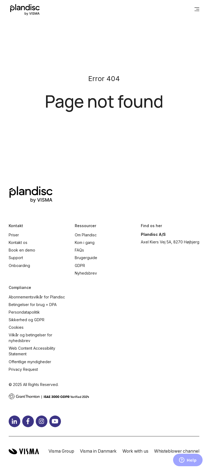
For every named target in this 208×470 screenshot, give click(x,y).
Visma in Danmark (98, 451)
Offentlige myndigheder (30, 361)
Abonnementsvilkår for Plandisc (37, 297)
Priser (14, 235)
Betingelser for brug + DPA (33, 304)
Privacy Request (23, 369)
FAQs (79, 250)
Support (16, 257)
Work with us (135, 451)
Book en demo (22, 250)
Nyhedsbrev (86, 273)
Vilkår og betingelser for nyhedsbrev (30, 338)
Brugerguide (86, 257)
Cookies (16, 327)
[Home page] (25, 10)
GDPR (80, 265)
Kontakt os (18, 242)
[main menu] (197, 10)
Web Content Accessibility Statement (32, 351)
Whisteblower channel (176, 451)
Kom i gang (85, 242)
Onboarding (19, 265)
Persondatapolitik (24, 312)
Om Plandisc (86, 235)
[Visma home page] (24, 451)
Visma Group (61, 451)
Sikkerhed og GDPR (26, 319)
